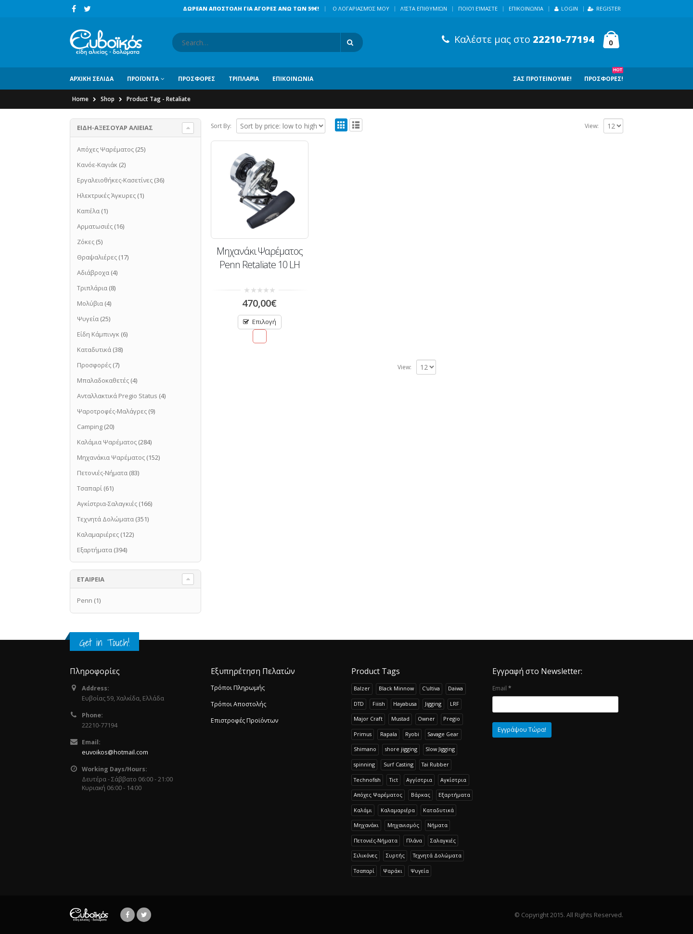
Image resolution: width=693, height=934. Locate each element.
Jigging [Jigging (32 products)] (433, 703)
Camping (90, 426)
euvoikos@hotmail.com (115, 752)
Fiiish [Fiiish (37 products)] (378, 703)
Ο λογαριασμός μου (361, 8)
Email (501, 688)
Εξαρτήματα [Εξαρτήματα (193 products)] (454, 794)
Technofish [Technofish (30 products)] (367, 779)
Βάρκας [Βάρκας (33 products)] (420, 794)
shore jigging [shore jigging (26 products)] (401, 748)
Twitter (144, 915)
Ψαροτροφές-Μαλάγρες (112, 411)
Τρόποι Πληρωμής (238, 688)
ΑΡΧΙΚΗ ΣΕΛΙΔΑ (92, 79)
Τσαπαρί (89, 488)
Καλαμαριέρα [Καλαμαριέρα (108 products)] (398, 810)
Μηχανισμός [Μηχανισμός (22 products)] (403, 825)
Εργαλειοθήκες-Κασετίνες (115, 180)
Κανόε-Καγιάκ (97, 164)
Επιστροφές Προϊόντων (244, 720)
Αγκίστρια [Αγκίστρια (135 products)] (453, 779)
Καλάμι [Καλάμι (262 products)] (363, 810)
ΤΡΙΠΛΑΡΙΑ (244, 79)
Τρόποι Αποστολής (238, 704)
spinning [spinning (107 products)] (364, 764)
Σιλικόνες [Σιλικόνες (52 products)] (365, 855)
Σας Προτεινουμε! (542, 79)
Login (566, 8)
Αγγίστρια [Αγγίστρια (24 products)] (419, 779)
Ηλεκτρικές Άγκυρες (106, 195)
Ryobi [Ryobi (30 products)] (412, 734)
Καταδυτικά (94, 349)
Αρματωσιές (95, 226)
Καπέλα (88, 211)
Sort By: (221, 126)
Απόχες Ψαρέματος (105, 149)
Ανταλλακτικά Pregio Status (117, 395)
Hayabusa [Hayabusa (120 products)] (405, 703)
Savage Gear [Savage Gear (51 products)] (443, 734)
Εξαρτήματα (94, 549)
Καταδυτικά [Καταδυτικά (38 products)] (438, 810)
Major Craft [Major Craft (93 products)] (368, 718)
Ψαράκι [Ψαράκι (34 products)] (392, 870)
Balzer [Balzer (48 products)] (362, 688)
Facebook (127, 915)
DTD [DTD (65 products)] (359, 703)
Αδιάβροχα (93, 272)
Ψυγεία (88, 318)
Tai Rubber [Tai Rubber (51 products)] (435, 764)
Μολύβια (90, 303)
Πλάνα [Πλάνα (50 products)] (414, 840)
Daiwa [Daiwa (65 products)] (455, 688)
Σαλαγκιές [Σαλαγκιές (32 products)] (443, 840)
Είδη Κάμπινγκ (98, 334)
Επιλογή (264, 321)
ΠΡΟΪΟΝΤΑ (143, 79)
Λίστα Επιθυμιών (423, 8)
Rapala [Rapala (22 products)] (388, 734)
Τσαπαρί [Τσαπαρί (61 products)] (364, 870)
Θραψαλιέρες (97, 257)
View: (592, 126)
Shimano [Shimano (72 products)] (365, 748)
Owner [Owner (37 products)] (426, 718)
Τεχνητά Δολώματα (105, 519)
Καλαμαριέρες (98, 534)
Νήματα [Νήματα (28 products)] (437, 825)
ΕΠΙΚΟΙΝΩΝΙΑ (292, 79)
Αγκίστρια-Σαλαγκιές (107, 503)
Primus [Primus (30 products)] (363, 734)
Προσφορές (94, 365)
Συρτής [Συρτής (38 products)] (395, 855)
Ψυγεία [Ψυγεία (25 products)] (420, 870)
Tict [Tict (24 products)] (393, 779)
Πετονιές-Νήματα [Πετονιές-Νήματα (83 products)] (376, 840)
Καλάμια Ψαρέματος (107, 442)
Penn (84, 600)
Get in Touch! (104, 642)
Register (604, 8)
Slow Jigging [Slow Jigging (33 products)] (440, 748)
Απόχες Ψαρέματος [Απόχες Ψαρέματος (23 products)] (378, 794)
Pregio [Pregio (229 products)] (451, 718)
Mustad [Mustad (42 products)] (400, 718)
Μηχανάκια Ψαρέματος (111, 457)
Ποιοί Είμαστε (478, 8)
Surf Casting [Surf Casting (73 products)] (398, 764)
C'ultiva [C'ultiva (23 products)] (431, 688)
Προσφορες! (603, 75)
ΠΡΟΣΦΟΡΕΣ (196, 79)
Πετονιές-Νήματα (102, 472)
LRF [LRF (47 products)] (454, 703)
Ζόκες (85, 241)
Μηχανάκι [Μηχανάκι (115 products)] (366, 825)
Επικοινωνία (526, 8)
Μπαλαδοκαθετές (103, 380)
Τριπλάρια (92, 288)
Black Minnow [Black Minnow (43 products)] (396, 688)
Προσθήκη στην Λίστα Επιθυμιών (260, 336)
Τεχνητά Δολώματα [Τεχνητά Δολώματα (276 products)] (437, 855)
